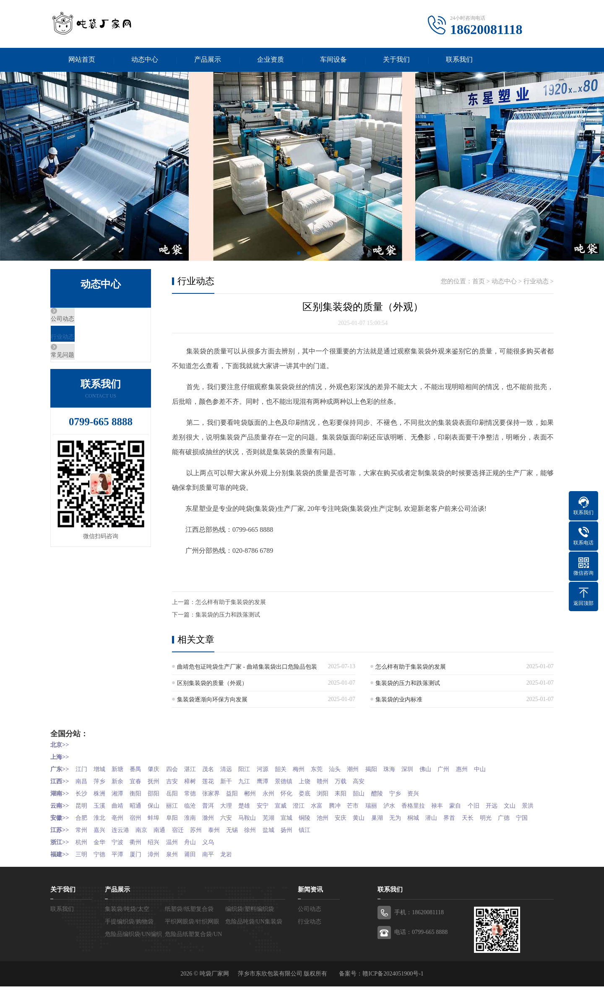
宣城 (303, 828)
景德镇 (300, 781)
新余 (121, 781)
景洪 (76, 816)
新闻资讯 (310, 910)
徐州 (264, 851)
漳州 (160, 875)
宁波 (121, 863)
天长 (498, 828)
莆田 (199, 875)
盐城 (283, 851)
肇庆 (160, 769)
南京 (147, 851)
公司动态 (82, 321)
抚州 (160, 781)
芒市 (375, 804)
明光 (517, 828)
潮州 (375, 769)
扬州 (303, 851)
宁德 (102, 875)
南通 (166, 851)
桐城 (439, 828)
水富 (336, 804)
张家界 (222, 793)
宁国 (56, 840)
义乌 (219, 863)
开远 (523, 804)
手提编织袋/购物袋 (129, 942)
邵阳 (160, 793)
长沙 (82, 793)
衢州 (141, 863)
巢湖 (400, 828)
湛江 (199, 769)
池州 (342, 828)
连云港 (124, 851)
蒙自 (484, 804)
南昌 (82, 781)
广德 (537, 828)
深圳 (433, 769)
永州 (283, 793)
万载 (361, 781)
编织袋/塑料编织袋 (249, 929)
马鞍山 (261, 828)
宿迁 (186, 851)
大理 (238, 804)
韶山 (381, 793)
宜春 (141, 781)
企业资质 (270, 60)
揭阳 (394, 769)
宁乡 (420, 793)
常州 (82, 851)
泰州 (225, 851)
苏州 (205, 851)
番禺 (141, 769)
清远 (238, 769)
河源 (277, 769)
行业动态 (82, 346)
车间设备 (333, 60)
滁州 (219, 828)
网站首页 (81, 60)
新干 (238, 781)
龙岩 (238, 875)
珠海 (414, 769)
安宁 (277, 804)
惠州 (492, 769)
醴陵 (400, 793)
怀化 (303, 793)
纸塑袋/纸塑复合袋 (189, 929)
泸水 (414, 804)
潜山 (459, 828)
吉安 (180, 781)
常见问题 (82, 371)
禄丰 (465, 804)
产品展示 (207, 60)
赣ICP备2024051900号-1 (392, 994)
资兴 (439, 793)
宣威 (297, 804)
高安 (381, 781)
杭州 (82, 863)
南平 (219, 875)
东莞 (336, 769)
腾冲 (355, 804)
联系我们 (459, 60)
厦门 (141, 875)
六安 (238, 828)
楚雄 (258, 804)
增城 (102, 769)
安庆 (361, 828)
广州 (472, 769)
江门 (82, 769)
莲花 (219, 781)
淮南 (199, 828)
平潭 (121, 875)
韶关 (297, 769)
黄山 (381, 828)
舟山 (199, 863)
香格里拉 (439, 804)
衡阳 (141, 793)
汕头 (355, 769)
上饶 (322, 781)
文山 (56, 816)
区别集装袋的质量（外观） (212, 684)
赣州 (342, 781)
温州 (180, 863)
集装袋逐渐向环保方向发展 (212, 701)
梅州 (316, 769)
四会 (180, 769)
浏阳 (342, 793)
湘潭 (121, 793)
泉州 (180, 875)
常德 (199, 793)
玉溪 (102, 804)
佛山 (453, 769)
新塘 (121, 769)
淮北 (102, 828)
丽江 (180, 804)
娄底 (322, 793)
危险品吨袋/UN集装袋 (253, 942)
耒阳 (361, 793)
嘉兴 (102, 851)
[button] (298, 254)
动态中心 (144, 60)
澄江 (316, 804)
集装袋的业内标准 (398, 701)
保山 (160, 804)
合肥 (82, 828)
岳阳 (180, 793)
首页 (478, 282)
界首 (478, 828)
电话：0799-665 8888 (421, 952)
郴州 (264, 793)
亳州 (121, 828)
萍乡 (102, 781)
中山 (511, 769)
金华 (102, 863)
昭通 (141, 804)
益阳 (244, 793)
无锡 (244, 851)
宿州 (141, 828)
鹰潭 (277, 781)
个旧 (504, 804)
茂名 (219, 769)
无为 (420, 828)
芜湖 (283, 828)
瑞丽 (394, 804)
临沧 (199, 804)
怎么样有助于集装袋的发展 (230, 603)
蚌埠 (160, 828)
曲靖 (121, 804)
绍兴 (160, 863)
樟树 (199, 781)
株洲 (102, 793)
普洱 (219, 804)
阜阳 (180, 828)
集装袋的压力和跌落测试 (227, 616)
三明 (82, 875)
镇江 (322, 851)
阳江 (258, 769)
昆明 (82, 804)
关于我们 (396, 60)
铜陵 (322, 828)
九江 (258, 781)
